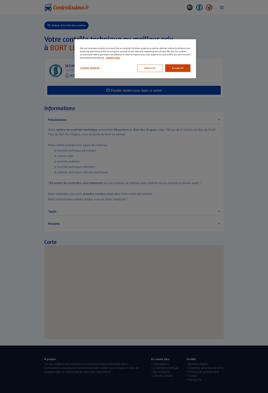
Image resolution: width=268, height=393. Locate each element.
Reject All (149, 68)
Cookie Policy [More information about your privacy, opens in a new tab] (113, 57)
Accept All (178, 68)
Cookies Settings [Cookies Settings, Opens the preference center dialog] (90, 68)
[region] (135, 58)
